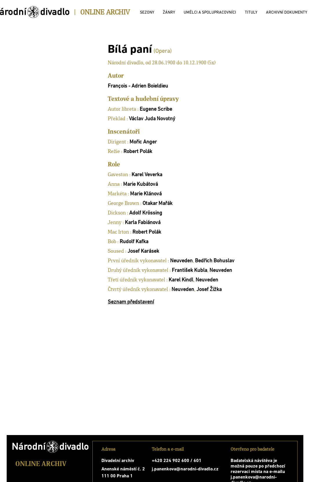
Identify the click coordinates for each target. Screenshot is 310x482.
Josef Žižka (209, 289)
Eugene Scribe (156, 109)
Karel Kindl (181, 280)
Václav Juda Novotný (152, 119)
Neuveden (181, 261)
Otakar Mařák (157, 203)
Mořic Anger (143, 142)
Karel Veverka (147, 175)
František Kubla (189, 270)
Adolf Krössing (145, 213)
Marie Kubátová (140, 184)
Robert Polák (137, 151)
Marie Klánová (146, 194)
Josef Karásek (143, 251)
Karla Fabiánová (143, 222)
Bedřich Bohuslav (214, 261)
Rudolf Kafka (134, 242)
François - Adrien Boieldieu (138, 86)
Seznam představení (131, 302)
